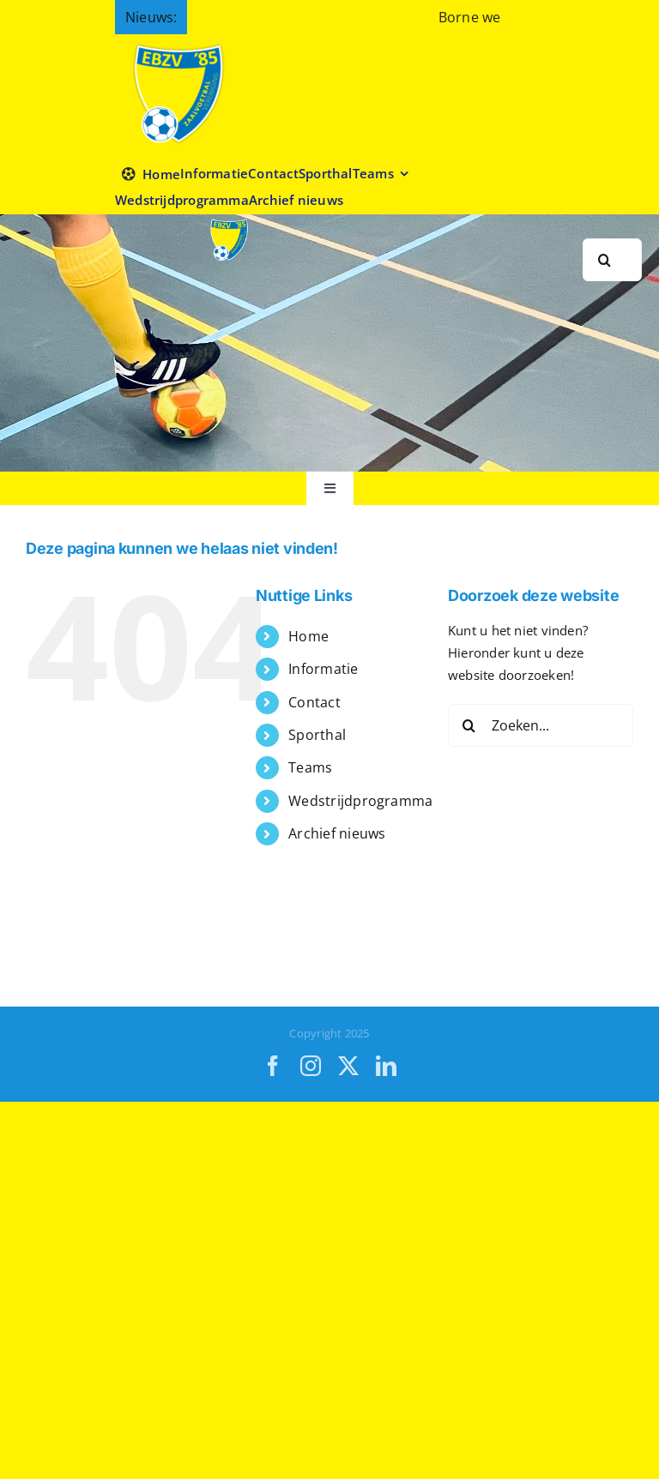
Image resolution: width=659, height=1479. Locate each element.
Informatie (323, 668)
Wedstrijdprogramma (360, 800)
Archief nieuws (336, 833)
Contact (314, 702)
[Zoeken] (604, 259)
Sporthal (317, 734)
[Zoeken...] (540, 725)
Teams (310, 767)
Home (308, 636)
